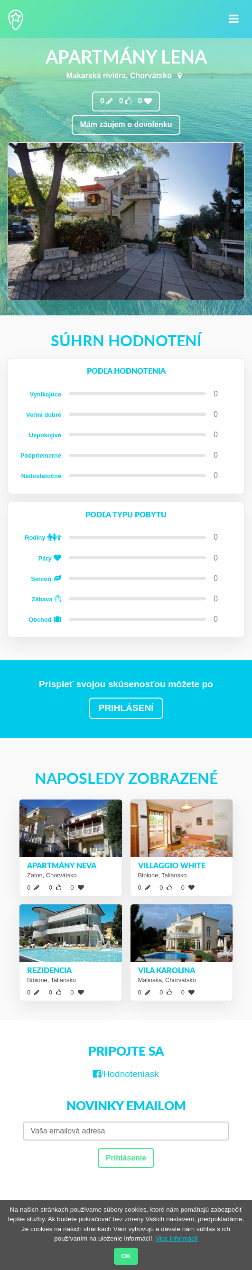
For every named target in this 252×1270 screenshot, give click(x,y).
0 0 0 (126, 101)
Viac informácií (177, 1238)
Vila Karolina (166, 970)
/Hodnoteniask (126, 1074)
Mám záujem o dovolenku (126, 124)
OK (126, 1256)
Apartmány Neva (61, 865)
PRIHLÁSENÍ (125, 708)
